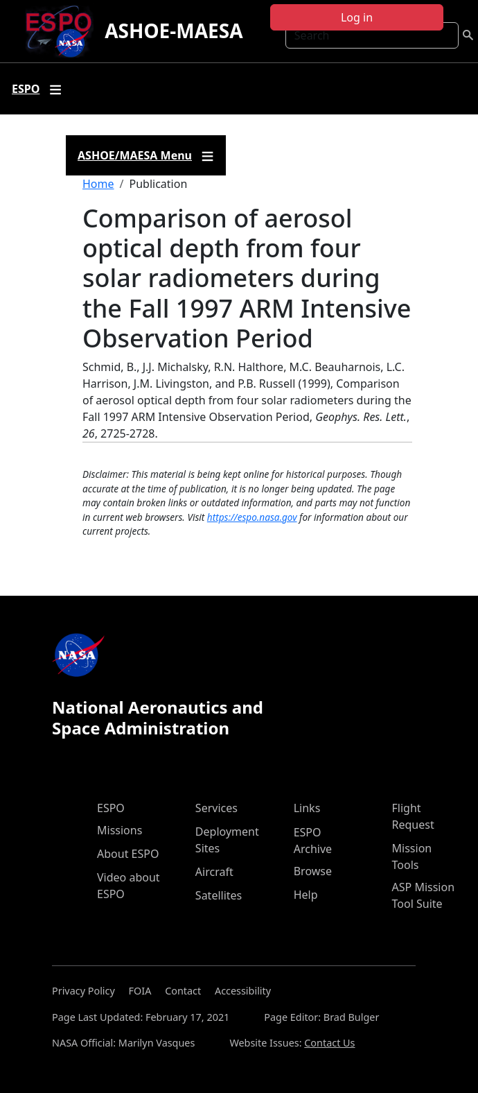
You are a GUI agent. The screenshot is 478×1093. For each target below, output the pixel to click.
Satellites (218, 895)
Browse (313, 871)
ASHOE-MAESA (173, 30)
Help (306, 894)
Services (216, 808)
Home (98, 183)
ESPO (111, 808)
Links (307, 808)
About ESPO (128, 853)
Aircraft (214, 871)
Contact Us (329, 1042)
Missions (119, 830)
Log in (357, 17)
